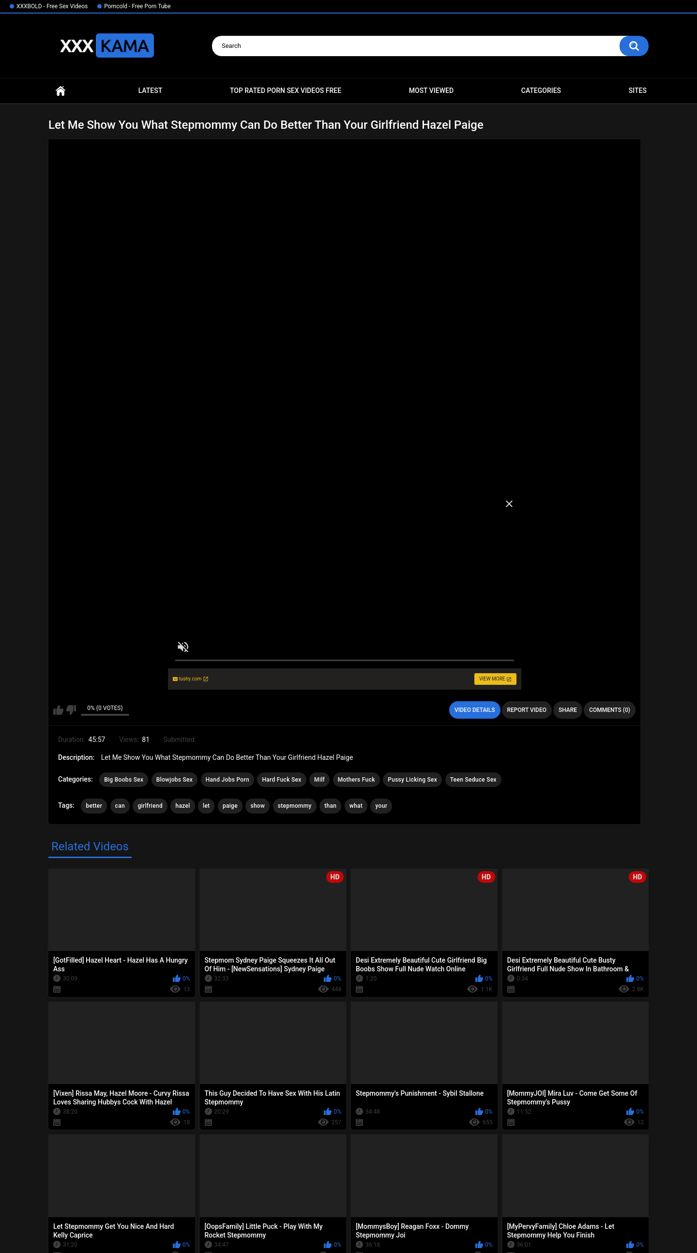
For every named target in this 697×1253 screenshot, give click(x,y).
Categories (541, 90)
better (94, 805)
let (206, 805)
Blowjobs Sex (174, 779)
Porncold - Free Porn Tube (137, 6)
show (257, 805)
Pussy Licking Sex (412, 779)
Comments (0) (609, 710)
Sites (638, 90)
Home (60, 90)
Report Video (526, 710)
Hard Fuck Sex (281, 779)
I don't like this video (71, 710)
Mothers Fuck (356, 779)
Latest (150, 90)
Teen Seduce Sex (473, 779)
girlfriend (150, 805)
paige (230, 805)
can (120, 805)
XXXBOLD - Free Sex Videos (52, 6)
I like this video (58, 710)
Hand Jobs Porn (227, 779)
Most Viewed (431, 90)
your (381, 805)
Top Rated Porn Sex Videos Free (285, 90)
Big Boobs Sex (123, 779)
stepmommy (295, 805)
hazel (182, 805)
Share (568, 710)
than (330, 805)
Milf (319, 779)
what (356, 805)
